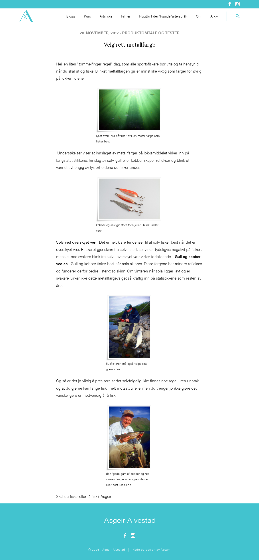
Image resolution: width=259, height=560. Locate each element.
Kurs (87, 16)
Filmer (125, 16)
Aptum (166, 549)
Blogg (70, 16)
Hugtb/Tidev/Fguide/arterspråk (163, 16)
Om (199, 16)
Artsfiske (106, 16)
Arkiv (214, 16)
